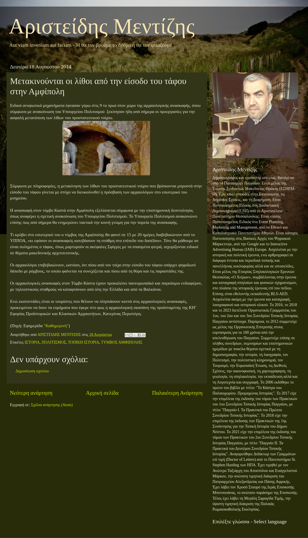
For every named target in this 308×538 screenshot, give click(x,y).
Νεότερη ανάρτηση (31, 393)
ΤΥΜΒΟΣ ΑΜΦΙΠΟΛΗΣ (121, 342)
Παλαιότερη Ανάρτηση (177, 393)
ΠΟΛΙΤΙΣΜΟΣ (54, 342)
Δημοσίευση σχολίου (32, 371)
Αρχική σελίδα (102, 393)
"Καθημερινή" (56, 325)
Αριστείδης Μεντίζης (102, 26)
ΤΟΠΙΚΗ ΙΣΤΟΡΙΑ (83, 342)
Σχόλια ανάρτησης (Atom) (52, 405)
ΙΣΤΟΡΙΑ (32, 342)
